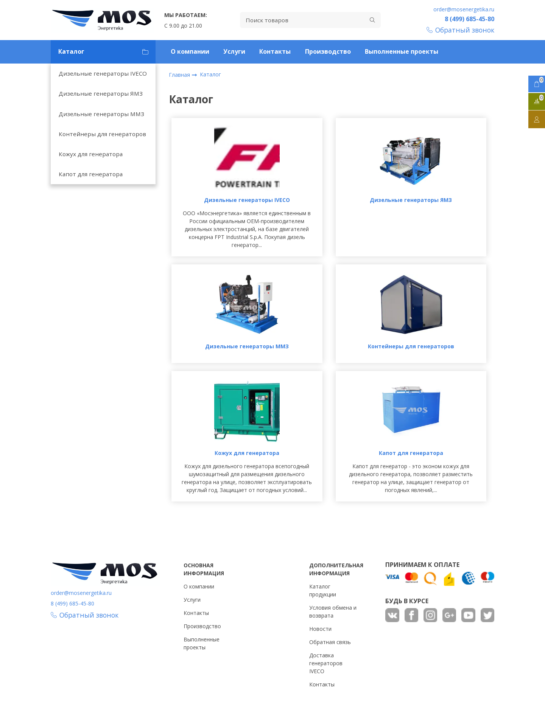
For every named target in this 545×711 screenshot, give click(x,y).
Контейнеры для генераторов (102, 133)
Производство (328, 51)
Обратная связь (330, 642)
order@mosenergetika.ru (463, 9)
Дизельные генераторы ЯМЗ (101, 93)
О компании (190, 51)
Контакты (275, 51)
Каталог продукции (322, 590)
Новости (320, 628)
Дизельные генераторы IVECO (103, 73)
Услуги (234, 51)
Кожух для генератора (91, 154)
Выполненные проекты (401, 51)
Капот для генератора (91, 174)
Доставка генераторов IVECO (326, 663)
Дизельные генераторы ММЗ (101, 113)
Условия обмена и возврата (333, 611)
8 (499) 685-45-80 (469, 19)
